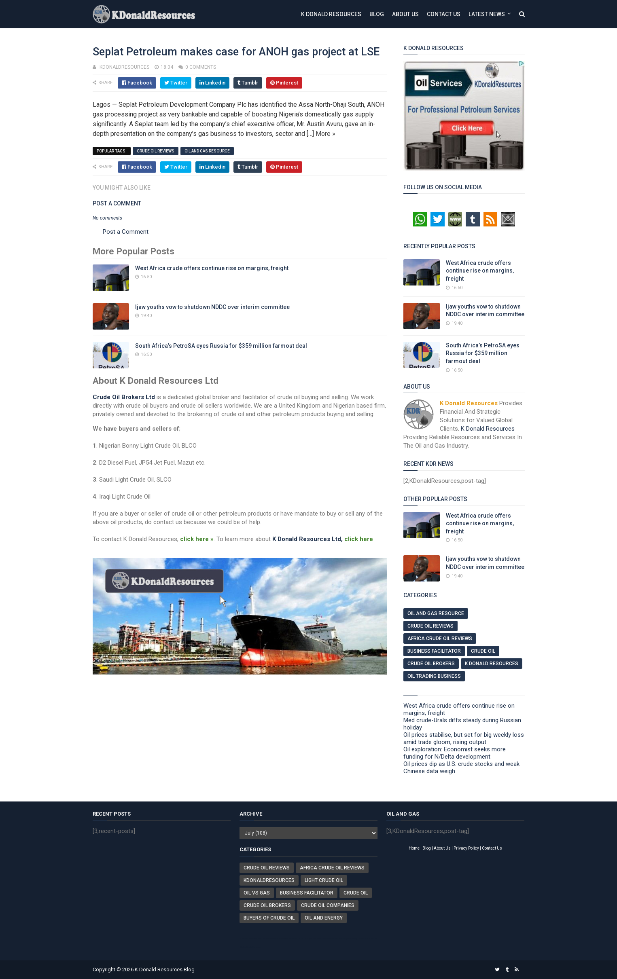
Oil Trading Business (434, 676)
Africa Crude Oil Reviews (439, 638)
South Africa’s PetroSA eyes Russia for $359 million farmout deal (221, 346)
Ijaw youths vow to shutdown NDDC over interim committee (212, 307)
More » (325, 133)
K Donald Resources (331, 14)
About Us (405, 14)
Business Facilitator (434, 651)
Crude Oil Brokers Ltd (124, 397)
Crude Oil (483, 651)
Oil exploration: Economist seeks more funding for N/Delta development (454, 753)
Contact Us (443, 14)
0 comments (200, 67)
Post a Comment (125, 231)
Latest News (487, 14)
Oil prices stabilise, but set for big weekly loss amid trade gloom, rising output (463, 738)
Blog (376, 14)
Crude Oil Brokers (431, 663)
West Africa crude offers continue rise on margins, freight (211, 268)
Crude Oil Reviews (155, 151)
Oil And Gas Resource (207, 151)
